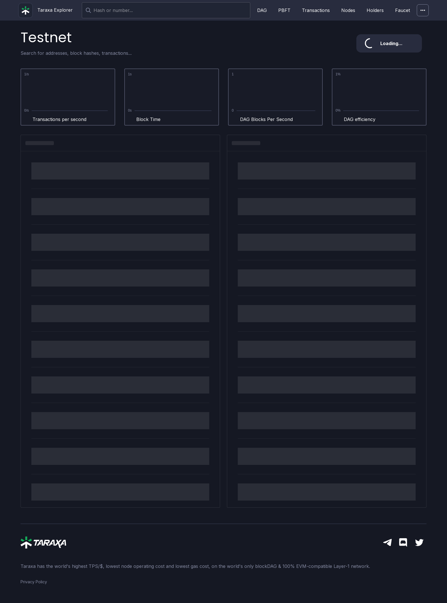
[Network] (423, 10)
